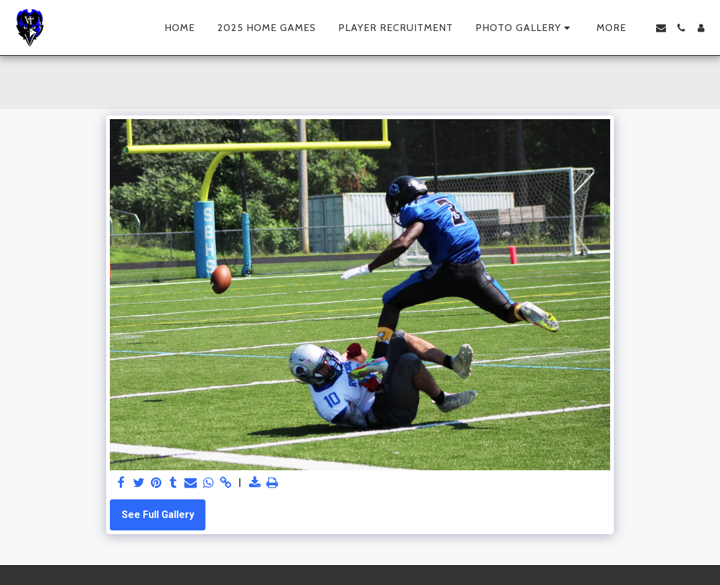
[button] (524, 28)
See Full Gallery (158, 514)
